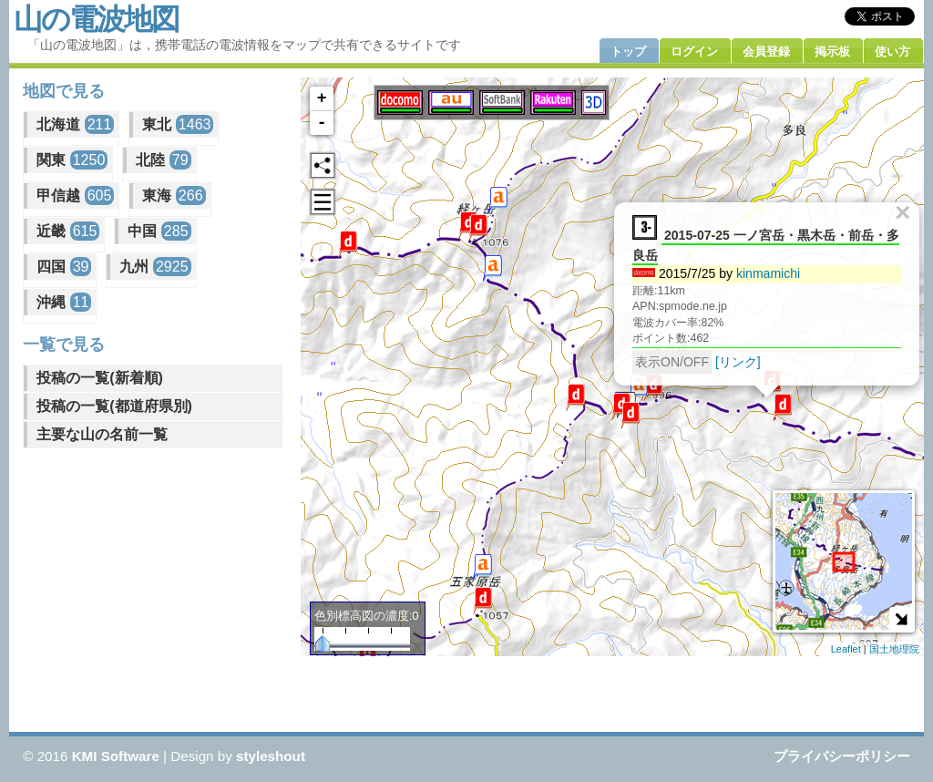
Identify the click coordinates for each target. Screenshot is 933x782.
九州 (154, 266)
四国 (63, 266)
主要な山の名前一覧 (102, 434)
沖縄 (63, 302)
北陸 (163, 160)
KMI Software (115, 756)
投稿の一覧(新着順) (99, 378)
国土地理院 (894, 648)
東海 (173, 195)
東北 (177, 124)
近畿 (67, 231)
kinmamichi (773, 272)
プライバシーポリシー (842, 756)
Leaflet (846, 648)
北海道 (75, 124)
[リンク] (743, 361)
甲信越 (75, 195)
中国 (159, 231)
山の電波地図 (96, 19)
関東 (72, 160)
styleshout (270, 756)
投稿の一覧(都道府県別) (114, 406)
